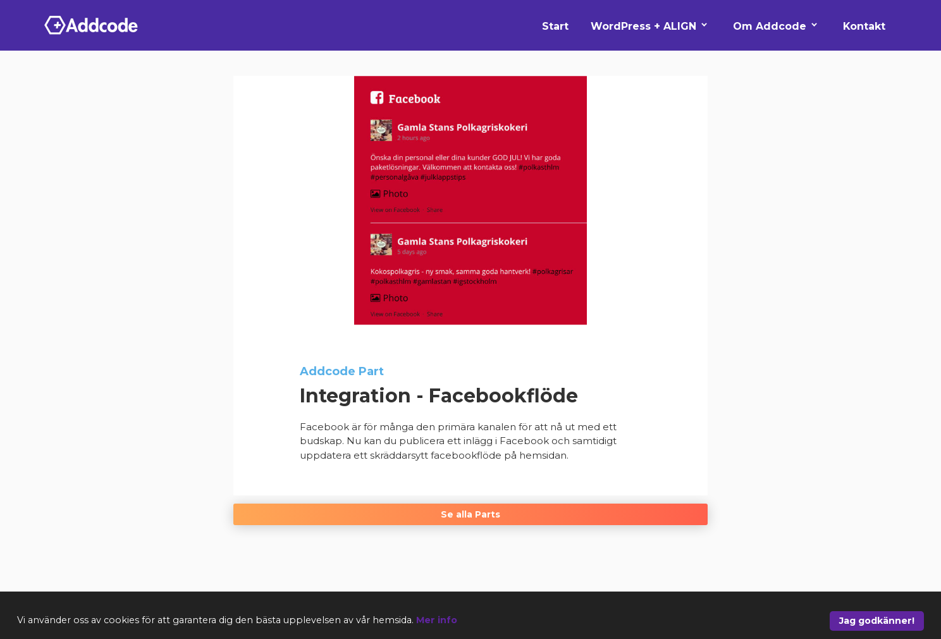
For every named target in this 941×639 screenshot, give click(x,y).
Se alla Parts (470, 514)
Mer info (436, 620)
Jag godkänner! (876, 620)
